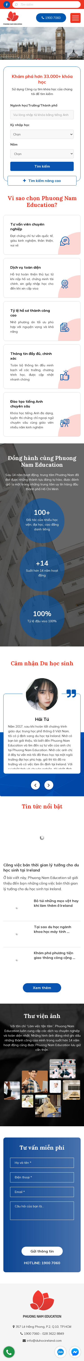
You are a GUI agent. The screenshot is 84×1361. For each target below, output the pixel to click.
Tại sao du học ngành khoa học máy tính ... (52, 929)
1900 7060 (52, 18)
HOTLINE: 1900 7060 (42, 1263)
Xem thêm (42, 987)
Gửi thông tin (42, 1251)
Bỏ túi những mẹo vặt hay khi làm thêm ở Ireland (56, 903)
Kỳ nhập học (19, 125)
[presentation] (44, 1233)
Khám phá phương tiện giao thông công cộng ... (54, 955)
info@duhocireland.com (44, 1341)
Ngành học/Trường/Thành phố (33, 105)
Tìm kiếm (42, 166)
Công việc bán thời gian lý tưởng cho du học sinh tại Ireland (41, 867)
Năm (13, 144)
